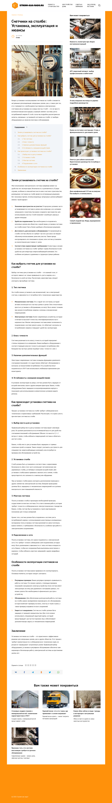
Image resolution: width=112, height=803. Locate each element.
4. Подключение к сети (29, 163)
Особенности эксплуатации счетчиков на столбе (35, 167)
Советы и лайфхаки (79, 5)
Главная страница (17, 15)
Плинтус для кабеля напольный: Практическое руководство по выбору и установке (85, 161)
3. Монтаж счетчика (28, 160)
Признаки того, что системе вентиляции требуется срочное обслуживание (23, 776)
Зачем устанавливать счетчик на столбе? (32, 132)
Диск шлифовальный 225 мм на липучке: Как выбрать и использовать (85, 192)
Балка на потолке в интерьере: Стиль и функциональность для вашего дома (85, 131)
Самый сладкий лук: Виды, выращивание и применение (85, 222)
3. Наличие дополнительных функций (34, 145)
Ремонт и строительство (53, 5)
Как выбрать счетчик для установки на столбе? (34, 136)
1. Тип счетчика (27, 139)
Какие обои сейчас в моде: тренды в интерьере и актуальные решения (87, 740)
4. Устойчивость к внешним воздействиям (36, 148)
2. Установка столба (28, 157)
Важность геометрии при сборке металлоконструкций (82, 43)
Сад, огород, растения (91, 5)
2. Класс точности (28, 142)
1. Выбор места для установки (32, 154)
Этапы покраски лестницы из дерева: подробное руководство (84, 102)
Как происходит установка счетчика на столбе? (35, 151)
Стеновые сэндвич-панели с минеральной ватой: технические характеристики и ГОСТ (24, 740)
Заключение (22, 170)
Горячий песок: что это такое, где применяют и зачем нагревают (55, 739)
